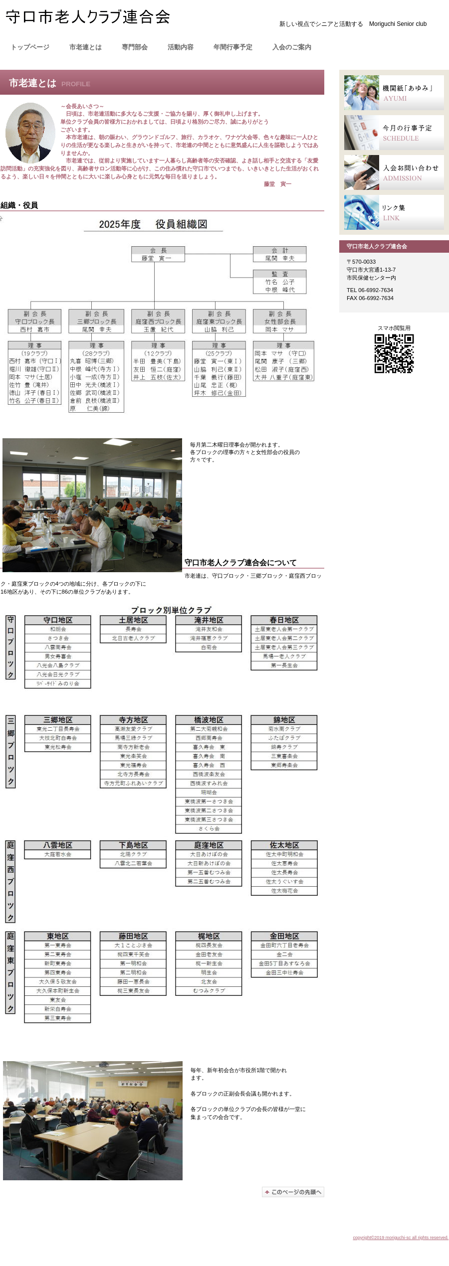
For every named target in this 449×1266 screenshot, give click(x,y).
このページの (293, 1192)
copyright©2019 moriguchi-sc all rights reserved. (401, 1237)
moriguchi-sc (105, 19)
